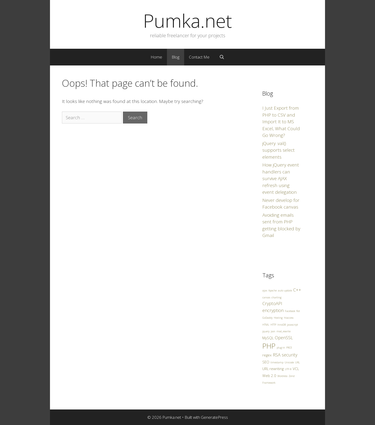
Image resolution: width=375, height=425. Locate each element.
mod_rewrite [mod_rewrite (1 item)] (283, 331)
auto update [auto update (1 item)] (285, 290)
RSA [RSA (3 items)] (277, 355)
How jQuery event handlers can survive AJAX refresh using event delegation (280, 178)
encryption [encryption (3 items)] (273, 310)
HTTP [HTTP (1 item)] (273, 324)
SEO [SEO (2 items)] (265, 362)
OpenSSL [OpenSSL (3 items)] (284, 337)
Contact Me (199, 57)
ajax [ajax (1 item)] (264, 290)
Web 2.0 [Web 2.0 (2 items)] (269, 375)
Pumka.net (187, 20)
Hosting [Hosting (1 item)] (278, 317)
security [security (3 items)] (289, 355)
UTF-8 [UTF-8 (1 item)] (288, 369)
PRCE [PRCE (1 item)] (289, 347)
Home (156, 57)
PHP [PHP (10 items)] (269, 346)
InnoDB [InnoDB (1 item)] (281, 324)
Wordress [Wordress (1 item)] (282, 376)
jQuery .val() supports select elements (278, 150)
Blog (175, 57)
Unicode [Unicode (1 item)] (289, 362)
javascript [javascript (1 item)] (292, 324)
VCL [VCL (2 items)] (296, 368)
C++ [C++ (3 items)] (297, 290)
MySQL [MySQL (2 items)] (268, 337)
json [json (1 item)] (273, 331)
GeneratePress (214, 417)
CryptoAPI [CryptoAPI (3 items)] (272, 303)
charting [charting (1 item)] (276, 297)
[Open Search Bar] (221, 57)
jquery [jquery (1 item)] (266, 331)
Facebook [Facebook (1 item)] (290, 311)
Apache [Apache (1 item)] (272, 290)
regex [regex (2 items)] (267, 355)
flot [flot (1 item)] (298, 311)
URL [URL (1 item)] (297, 362)
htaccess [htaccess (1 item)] (288, 317)
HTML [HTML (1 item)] (265, 324)
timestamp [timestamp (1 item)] (276, 362)
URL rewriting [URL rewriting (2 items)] (273, 368)
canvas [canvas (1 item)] (266, 297)
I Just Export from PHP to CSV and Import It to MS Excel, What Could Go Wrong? (281, 121)
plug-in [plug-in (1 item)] (281, 347)
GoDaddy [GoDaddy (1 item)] (267, 317)
